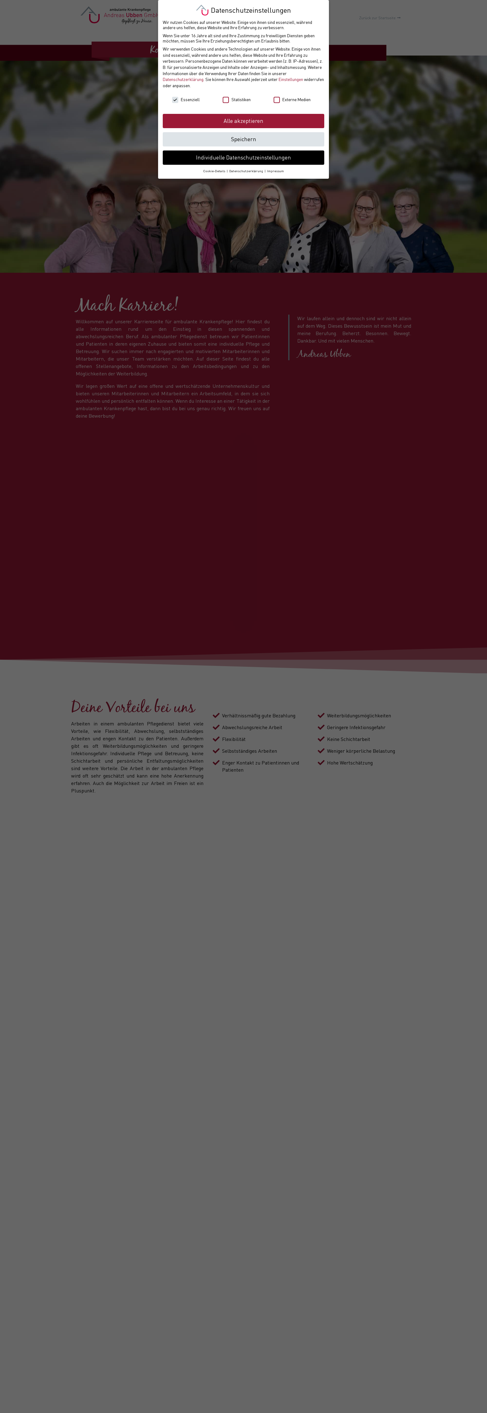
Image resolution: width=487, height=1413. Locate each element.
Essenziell (186, 99)
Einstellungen (291, 79)
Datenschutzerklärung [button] (246, 171)
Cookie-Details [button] (214, 171)
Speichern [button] (243, 139)
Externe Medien (292, 99)
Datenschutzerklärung (183, 79)
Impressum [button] (275, 171)
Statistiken (237, 99)
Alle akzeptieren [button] (243, 121)
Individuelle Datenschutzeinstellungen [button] (243, 157)
